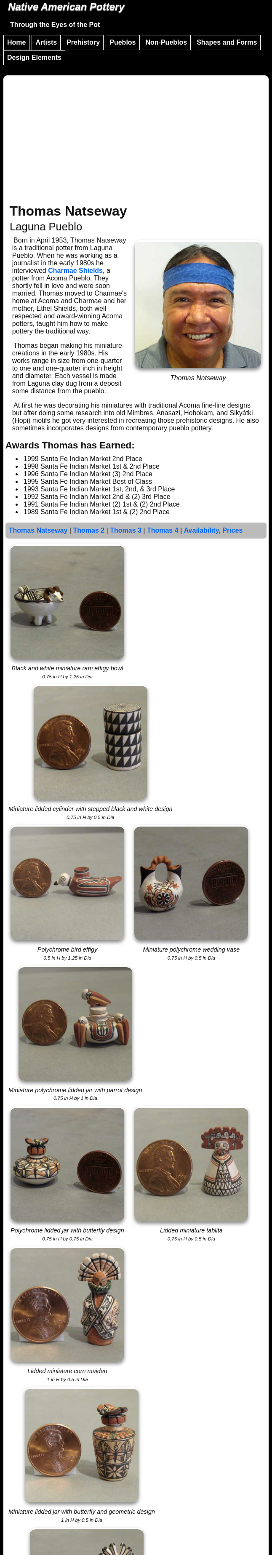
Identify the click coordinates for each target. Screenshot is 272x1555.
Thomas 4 (163, 530)
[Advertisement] (136, 141)
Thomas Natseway (38, 530)
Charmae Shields (75, 270)
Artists (46, 42)
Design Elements (34, 57)
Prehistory (83, 42)
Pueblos (122, 42)
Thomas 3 (125, 530)
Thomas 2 (88, 530)
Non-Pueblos (166, 42)
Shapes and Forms (227, 42)
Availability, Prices (213, 530)
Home (16, 42)
